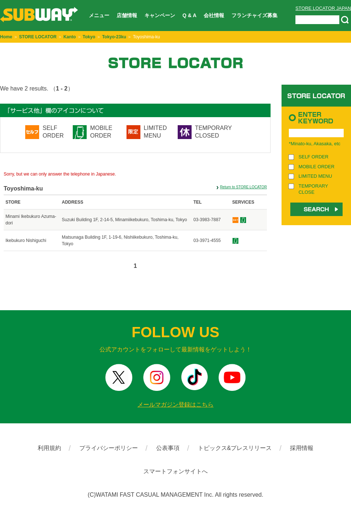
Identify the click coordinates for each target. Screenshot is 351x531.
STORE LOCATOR (38, 36)
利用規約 (49, 448)
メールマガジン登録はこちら (175, 404)
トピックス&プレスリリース (235, 448)
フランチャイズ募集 (254, 15)
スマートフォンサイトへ (175, 471)
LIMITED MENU (155, 132)
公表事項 (168, 448)
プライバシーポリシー (108, 448)
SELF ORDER (53, 132)
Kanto (69, 36)
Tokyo (89, 36)
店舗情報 (127, 15)
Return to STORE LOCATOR (243, 187)
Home (6, 36)
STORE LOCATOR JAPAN (323, 8)
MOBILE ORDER (101, 132)
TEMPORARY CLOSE (313, 189)
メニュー (99, 15)
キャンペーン (159, 15)
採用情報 (301, 448)
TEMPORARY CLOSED (213, 132)
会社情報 (214, 15)
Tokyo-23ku (114, 36)
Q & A (189, 15)
